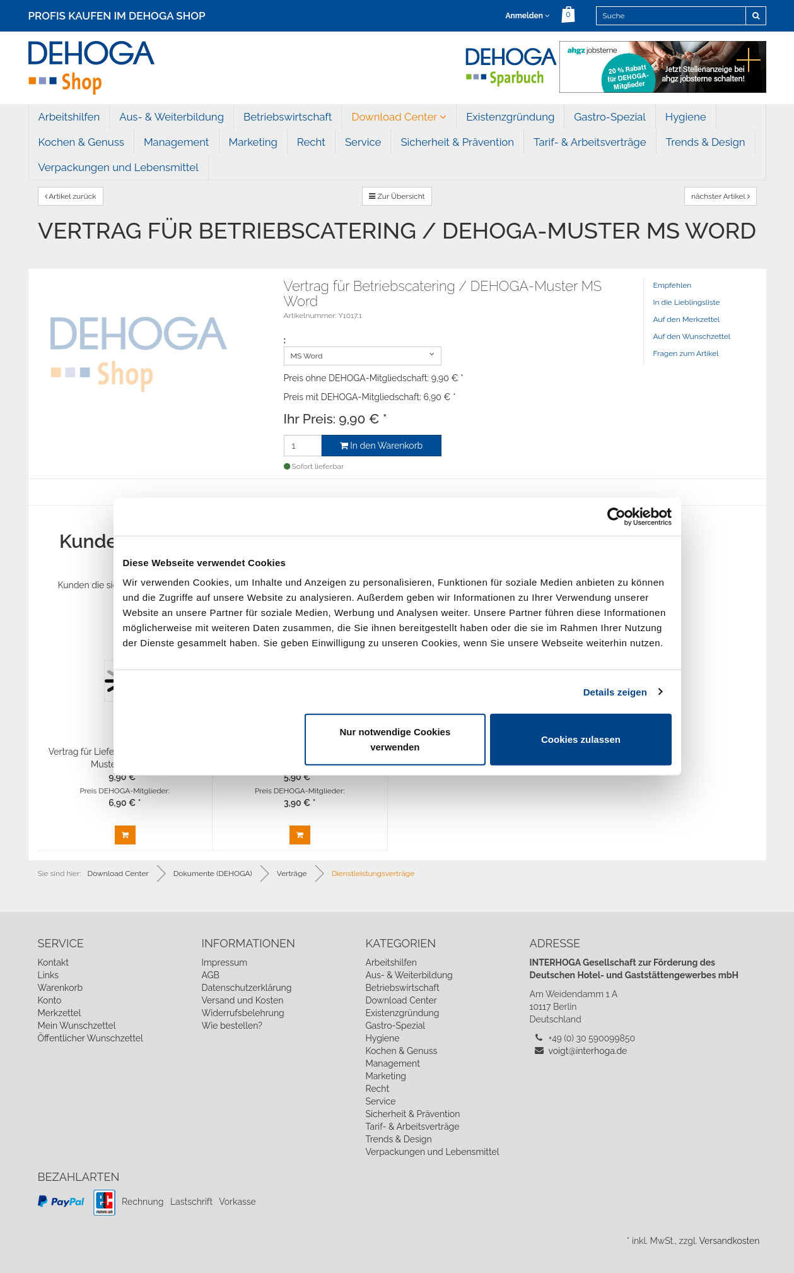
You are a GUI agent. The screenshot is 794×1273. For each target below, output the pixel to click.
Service (363, 142)
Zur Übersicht (396, 196)
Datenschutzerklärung (246, 988)
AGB (210, 975)
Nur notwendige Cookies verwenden (394, 739)
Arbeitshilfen (69, 116)
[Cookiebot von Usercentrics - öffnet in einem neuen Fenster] (616, 516)
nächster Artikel (720, 196)
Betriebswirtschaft (287, 116)
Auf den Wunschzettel (692, 336)
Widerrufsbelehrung (242, 1013)
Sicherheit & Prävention (457, 142)
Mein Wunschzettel (77, 1026)
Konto (50, 1000)
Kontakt (53, 962)
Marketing (253, 142)
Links (48, 975)
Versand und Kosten (242, 1000)
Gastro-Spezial (609, 116)
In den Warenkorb (381, 446)
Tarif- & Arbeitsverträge (590, 142)
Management (176, 142)
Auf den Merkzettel (686, 319)
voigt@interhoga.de (588, 1051)
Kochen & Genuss (81, 142)
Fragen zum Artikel (686, 353)
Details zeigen (615, 691)
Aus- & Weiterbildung (171, 116)
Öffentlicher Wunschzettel (90, 1038)
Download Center (399, 116)
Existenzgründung (510, 116)
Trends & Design (705, 142)
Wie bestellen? (231, 1026)
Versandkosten (729, 1241)
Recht (311, 142)
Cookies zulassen (581, 739)
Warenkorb (60, 988)
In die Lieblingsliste (686, 302)
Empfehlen (672, 285)
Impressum (224, 962)
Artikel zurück (70, 196)
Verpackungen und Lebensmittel (118, 167)
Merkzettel (59, 1013)
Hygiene (685, 116)
